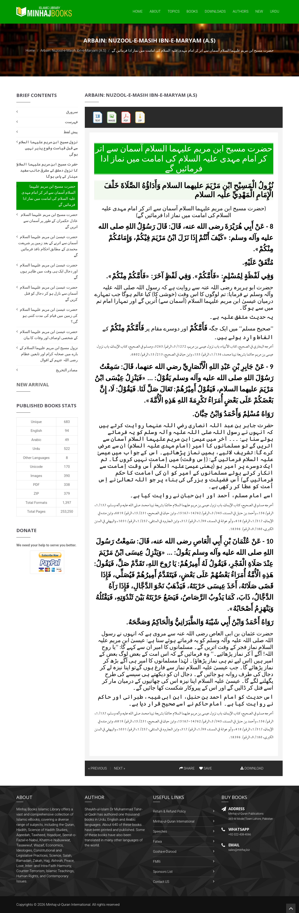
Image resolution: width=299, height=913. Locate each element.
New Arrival (32, 384)
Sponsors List (163, 872)
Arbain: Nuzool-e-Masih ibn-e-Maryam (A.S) (73, 50)
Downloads (215, 11)
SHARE (187, 768)
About (155, 11)
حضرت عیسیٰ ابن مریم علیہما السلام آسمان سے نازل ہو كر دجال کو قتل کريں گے (49, 293)
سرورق (72, 112)
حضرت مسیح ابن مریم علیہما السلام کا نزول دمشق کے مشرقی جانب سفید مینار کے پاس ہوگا (47, 170)
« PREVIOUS (97, 768)
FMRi (156, 861)
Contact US (161, 882)
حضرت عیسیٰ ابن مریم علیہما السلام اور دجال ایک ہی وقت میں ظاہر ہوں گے (49, 271)
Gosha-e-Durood (164, 851)
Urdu (274, 11)
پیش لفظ (71, 132)
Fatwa (157, 841)
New (259, 11)
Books (192, 11)
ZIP (36, 493)
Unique (36, 422)
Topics (174, 11)
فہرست (71, 122)
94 (67, 431)
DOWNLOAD (251, 768)
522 (67, 449)
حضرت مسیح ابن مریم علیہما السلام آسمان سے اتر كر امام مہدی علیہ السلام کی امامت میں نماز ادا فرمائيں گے (48, 195)
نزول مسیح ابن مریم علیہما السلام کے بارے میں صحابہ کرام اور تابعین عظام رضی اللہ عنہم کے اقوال (49, 354)
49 (67, 440)
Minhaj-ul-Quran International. (68, 904)
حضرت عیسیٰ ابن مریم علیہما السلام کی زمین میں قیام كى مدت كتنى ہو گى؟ (49, 315)
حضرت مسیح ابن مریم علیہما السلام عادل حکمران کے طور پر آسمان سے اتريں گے (49, 220)
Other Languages (36, 458)
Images (36, 476)
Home (137, 11)
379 (67, 493)
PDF (36, 485)
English (36, 431)
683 (67, 422)
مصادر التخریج (67, 370)
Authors (240, 11)
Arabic (36, 440)
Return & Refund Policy (169, 811)
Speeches (160, 831)
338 (67, 485)
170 (67, 467)
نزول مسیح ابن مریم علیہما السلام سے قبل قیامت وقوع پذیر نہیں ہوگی (48, 148)
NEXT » (119, 768)
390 (67, 476)
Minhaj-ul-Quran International (173, 821)
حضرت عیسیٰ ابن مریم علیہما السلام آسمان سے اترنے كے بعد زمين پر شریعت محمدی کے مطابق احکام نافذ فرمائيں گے (48, 246)
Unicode (36, 467)
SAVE (205, 768)
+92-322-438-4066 (239, 834)
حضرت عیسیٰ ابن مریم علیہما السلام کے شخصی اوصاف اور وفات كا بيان (49, 334)
